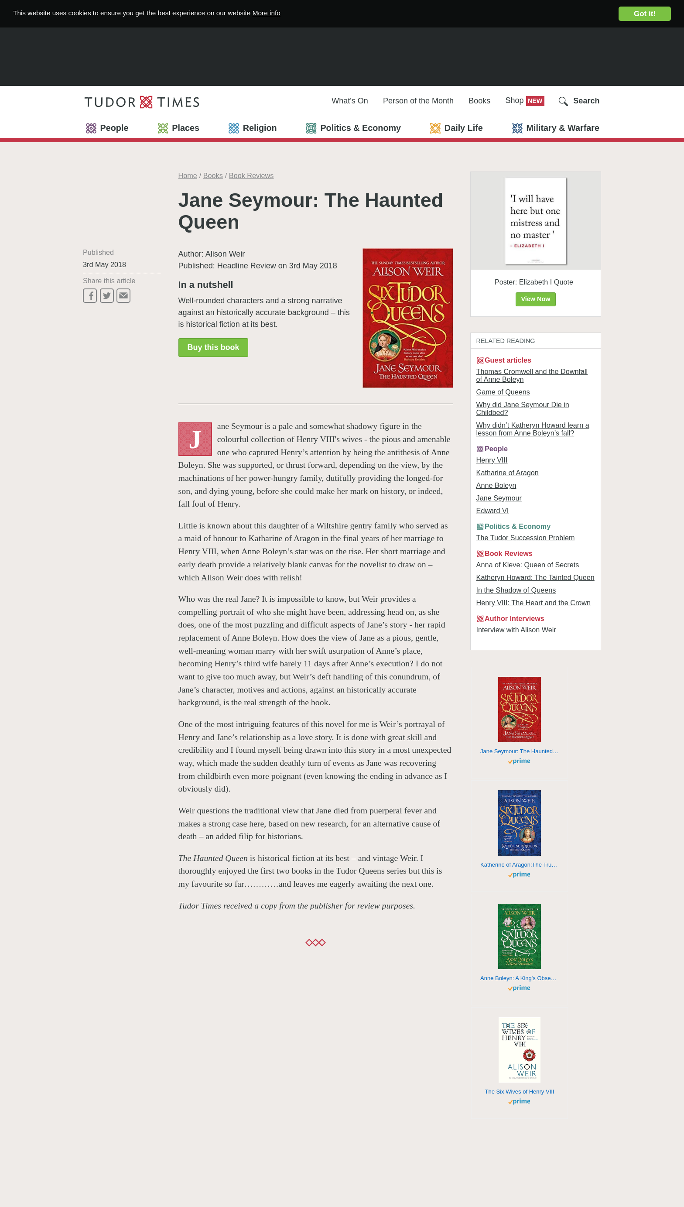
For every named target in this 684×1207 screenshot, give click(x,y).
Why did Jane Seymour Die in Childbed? (522, 408)
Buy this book (213, 347)
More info (293, 13)
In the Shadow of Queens (516, 590)
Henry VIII (492, 460)
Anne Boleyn (496, 485)
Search (586, 100)
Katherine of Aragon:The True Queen (519, 864)
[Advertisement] (342, 55)
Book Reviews (251, 175)
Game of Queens (503, 392)
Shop (516, 100)
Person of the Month (418, 100)
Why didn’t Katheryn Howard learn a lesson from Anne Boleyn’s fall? (532, 429)
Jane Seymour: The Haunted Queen (519, 751)
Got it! (645, 14)
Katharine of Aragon (507, 473)
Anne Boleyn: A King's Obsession (519, 978)
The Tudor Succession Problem (525, 538)
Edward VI (492, 510)
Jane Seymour (499, 498)
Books (479, 100)
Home (187, 175)
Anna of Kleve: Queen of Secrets (527, 565)
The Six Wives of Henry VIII (519, 1091)
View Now (536, 298)
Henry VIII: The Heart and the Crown (533, 603)
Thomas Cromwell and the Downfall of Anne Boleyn (532, 375)
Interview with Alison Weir (516, 630)
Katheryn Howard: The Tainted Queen (535, 577)
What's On (350, 100)
